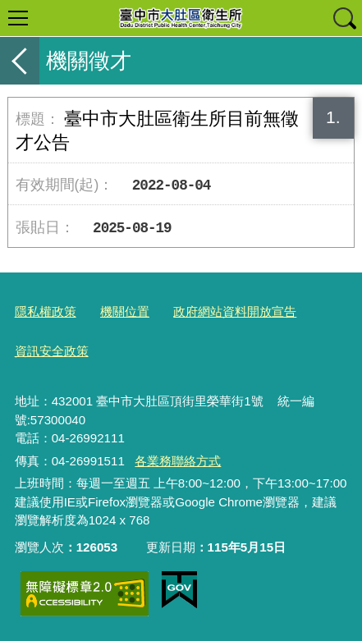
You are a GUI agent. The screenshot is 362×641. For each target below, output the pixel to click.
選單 (18, 18)
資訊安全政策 (52, 351)
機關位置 (124, 311)
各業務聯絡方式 (178, 461)
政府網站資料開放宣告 (234, 311)
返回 (19, 61)
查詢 (344, 18)
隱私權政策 (45, 311)
